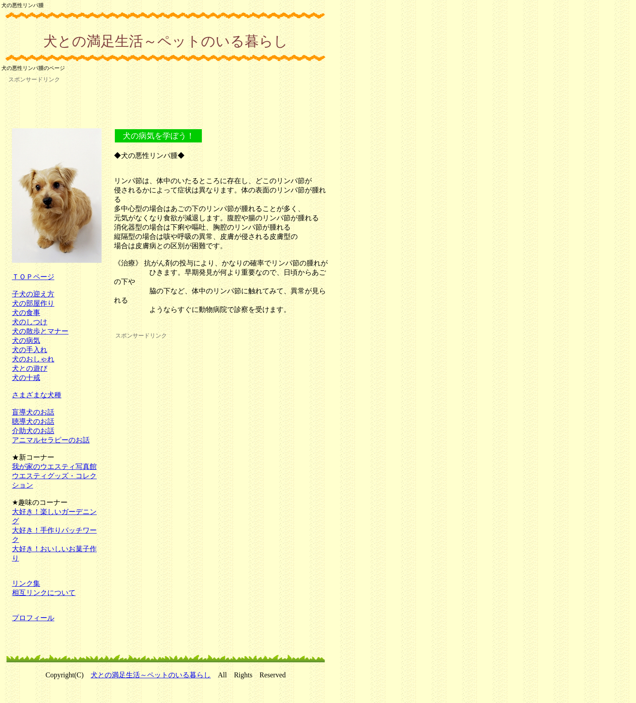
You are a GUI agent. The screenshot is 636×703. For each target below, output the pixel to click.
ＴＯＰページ (33, 276)
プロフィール (33, 618)
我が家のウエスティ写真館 (54, 466)
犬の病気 (26, 340)
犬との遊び (29, 368)
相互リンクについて (44, 592)
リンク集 (26, 583)
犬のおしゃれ (33, 359)
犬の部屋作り (33, 303)
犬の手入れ (29, 349)
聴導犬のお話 (33, 421)
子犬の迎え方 (33, 294)
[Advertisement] (165, 106)
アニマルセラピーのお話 (51, 440)
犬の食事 (26, 312)
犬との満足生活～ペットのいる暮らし (151, 675)
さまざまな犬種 (36, 395)
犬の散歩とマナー (40, 331)
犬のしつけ (29, 322)
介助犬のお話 (33, 430)
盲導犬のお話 (33, 412)
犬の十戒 (26, 377)
